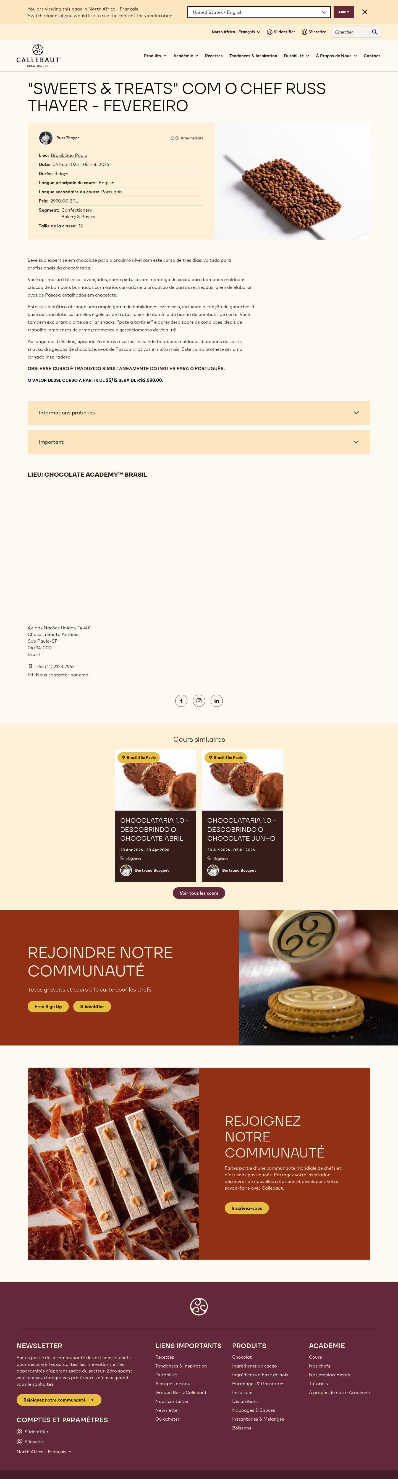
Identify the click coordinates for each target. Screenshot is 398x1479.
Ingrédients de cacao (254, 1366)
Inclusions (242, 1392)
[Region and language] (259, 12)
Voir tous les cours (199, 893)
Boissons (241, 1428)
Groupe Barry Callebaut (181, 1392)
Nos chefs (319, 1366)
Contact (372, 55)
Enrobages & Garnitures (258, 1383)
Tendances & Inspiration (253, 55)
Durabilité (166, 1374)
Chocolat (242, 1357)
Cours (315, 1357)
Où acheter (167, 1419)
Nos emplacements (329, 1374)
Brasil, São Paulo (69, 155)
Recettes (214, 55)
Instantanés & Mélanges (258, 1419)
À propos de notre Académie (339, 1392)
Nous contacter (172, 1401)
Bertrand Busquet (152, 870)
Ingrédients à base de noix (260, 1374)
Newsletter (167, 1410)
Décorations (245, 1401)
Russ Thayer (67, 137)
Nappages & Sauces (253, 1410)
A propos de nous (174, 1383)
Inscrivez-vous (247, 1208)
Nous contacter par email (63, 675)
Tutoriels (318, 1383)
